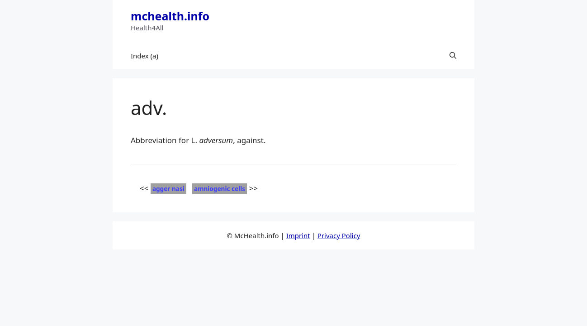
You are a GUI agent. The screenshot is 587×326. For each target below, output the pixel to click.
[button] (452, 55)
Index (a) (144, 55)
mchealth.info (170, 16)
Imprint (298, 235)
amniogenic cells (219, 188)
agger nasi (168, 188)
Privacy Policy (338, 235)
